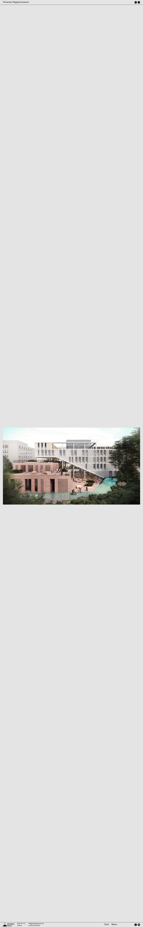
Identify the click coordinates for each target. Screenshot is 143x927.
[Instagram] (138, 924)
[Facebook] (135, 924)
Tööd (106, 925)
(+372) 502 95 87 (34, 925)
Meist (114, 925)
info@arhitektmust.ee (36, 923)
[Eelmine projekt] (135, 2)
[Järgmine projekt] (139, 2)
